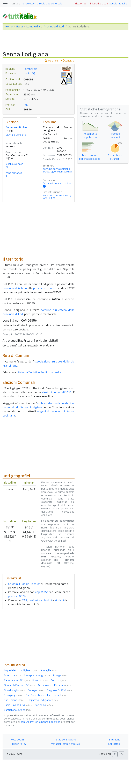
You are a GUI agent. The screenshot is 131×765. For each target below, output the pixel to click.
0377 (27, 105)
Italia (19, 26)
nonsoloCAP (28, 3)
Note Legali (17, 739)
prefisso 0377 (17, 596)
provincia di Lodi (43, 288)
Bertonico (44, 705)
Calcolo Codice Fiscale (49, 3)
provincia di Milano (15, 288)
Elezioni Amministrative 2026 (91, 3)
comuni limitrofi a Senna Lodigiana (40, 721)
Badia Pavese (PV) (18, 705)
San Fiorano (14, 700)
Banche (123, 3)
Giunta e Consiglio (15, 134)
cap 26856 (42, 592)
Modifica (51, 60)
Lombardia (33, 26)
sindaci (59, 600)
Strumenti (114, 739)
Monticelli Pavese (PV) (19, 685)
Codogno (36, 690)
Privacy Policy (18, 743)
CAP (24, 600)
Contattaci (114, 743)
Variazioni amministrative (65, 743)
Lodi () (29, 73)
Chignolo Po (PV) (59, 690)
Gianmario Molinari (17, 127)
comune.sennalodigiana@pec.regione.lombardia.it (57, 171)
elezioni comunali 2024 (56, 392)
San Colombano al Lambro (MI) (46, 695)
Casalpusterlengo (37, 675)
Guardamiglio (14, 690)
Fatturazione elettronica (57, 185)
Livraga (60, 675)
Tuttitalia (15, 3)
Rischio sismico (14, 163)
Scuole (113, 3)
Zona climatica (13, 173)
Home (9, 26)
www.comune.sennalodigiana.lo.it (57, 197)
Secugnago (13, 695)
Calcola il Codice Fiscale (24, 584)
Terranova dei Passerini (54, 685)
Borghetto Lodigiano (42, 700)
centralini (45, 600)
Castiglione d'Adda (18, 709)
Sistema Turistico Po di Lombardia (39, 372)
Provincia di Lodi (53, 26)
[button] (115, 754)
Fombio (58, 680)
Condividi (68, 60)
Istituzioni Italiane (65, 739)
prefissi (33, 600)
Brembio (40, 680)
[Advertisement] (39, 636)
